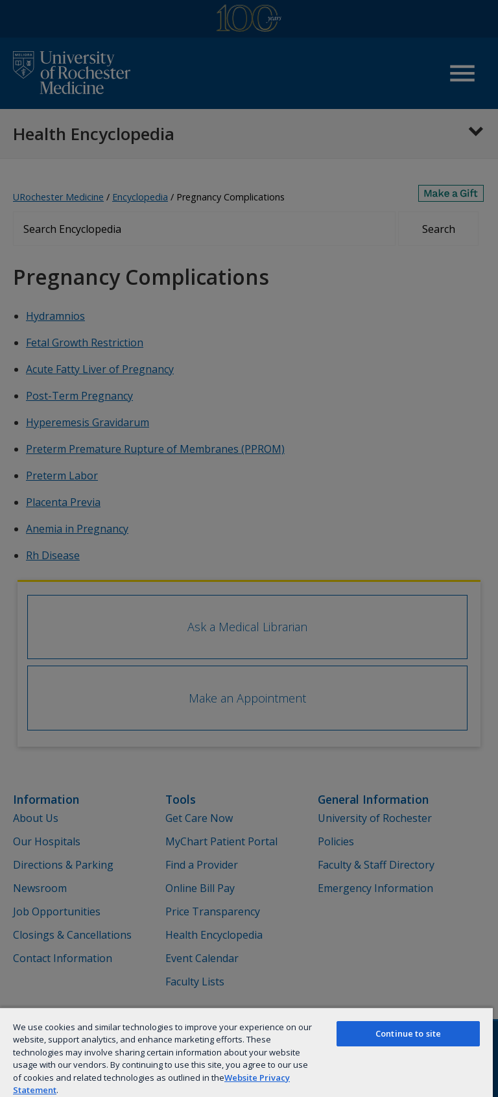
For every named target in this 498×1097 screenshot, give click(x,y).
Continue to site (408, 1033)
